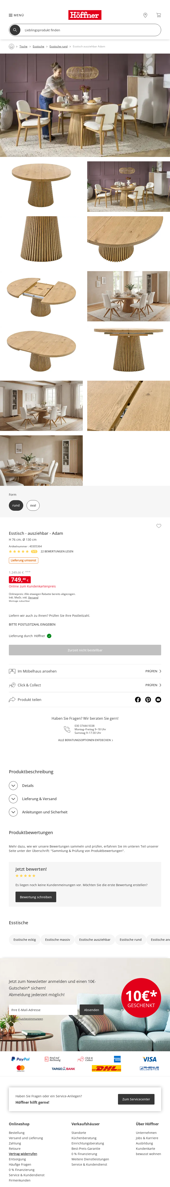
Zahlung (15, 1143)
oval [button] (33, 505)
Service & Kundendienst (26, 1175)
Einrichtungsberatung (87, 1143)
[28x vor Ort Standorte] (145, 15)
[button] (14, 15)
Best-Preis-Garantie (85, 1148)
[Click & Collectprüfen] (85, 685)
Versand (33, 597)
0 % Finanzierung (22, 1170)
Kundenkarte (145, 1148)
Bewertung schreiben (36, 897)
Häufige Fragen (20, 1164)
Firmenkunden (20, 1180)
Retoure (15, 1148)
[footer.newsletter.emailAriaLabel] (43, 1009)
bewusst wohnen (148, 1154)
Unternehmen (146, 1133)
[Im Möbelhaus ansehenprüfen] (85, 671)
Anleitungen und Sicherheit (45, 812)
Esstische (18, 923)
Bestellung (17, 1133)
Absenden (91, 1010)
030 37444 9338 (85, 726)
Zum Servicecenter (136, 1099)
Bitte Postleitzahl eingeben (32, 624)
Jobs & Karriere (147, 1138)
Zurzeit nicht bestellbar (85, 650)
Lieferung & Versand (39, 798)
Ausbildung (144, 1143)
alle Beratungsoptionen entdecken (84, 740)
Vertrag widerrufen (23, 1154)
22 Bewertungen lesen (57, 551)
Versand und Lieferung (26, 1138)
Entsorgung (17, 1159)
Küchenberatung (84, 1138)
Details (28, 785)
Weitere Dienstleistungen (90, 1159)
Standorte (78, 1133)
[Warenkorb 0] (158, 15)
